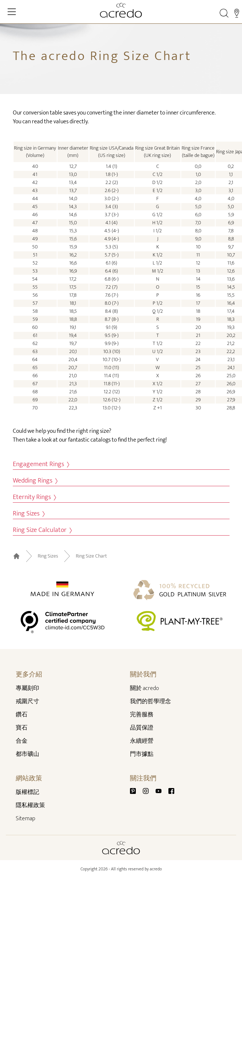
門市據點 (141, 754)
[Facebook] (171, 791)
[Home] (121, 10)
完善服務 (141, 715)
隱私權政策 (30, 805)
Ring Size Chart (91, 556)
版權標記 (27, 792)
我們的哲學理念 (150, 701)
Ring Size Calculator (42, 530)
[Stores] (236, 13)
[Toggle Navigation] (11, 11)
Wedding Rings (35, 481)
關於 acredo (144, 688)
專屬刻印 (27, 688)
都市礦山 (27, 754)
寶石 (21, 728)
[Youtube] (161, 791)
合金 (21, 741)
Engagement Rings (41, 464)
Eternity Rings (34, 497)
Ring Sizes (29, 514)
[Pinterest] (136, 791)
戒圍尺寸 (27, 701)
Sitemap (25, 819)
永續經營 (141, 741)
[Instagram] (148, 791)
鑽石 (21, 715)
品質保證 (141, 728)
